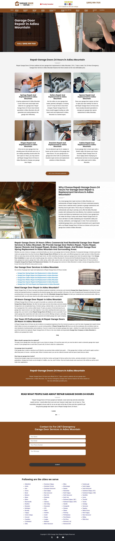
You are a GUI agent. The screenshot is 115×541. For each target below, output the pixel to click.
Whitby (84, 517)
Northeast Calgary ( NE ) (69, 499)
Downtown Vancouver (49, 488)
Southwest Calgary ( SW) (89, 493)
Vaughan (85, 508)
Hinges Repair (86, 10)
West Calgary (86, 512)
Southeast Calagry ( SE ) (89, 490)
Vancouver (85, 506)
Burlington (27, 508)
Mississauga (66, 486)
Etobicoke (46, 497)
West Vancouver (87, 515)
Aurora (26, 490)
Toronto (84, 501)
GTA (45, 508)
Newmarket (66, 490)
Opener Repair (78, 10)
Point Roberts (66, 517)
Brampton (27, 506)
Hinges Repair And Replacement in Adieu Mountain (28, 145)
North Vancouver (67, 495)
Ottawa (65, 510)
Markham (46, 521)
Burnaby (27, 510)
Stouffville (85, 495)
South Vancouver (87, 488)
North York (66, 497)
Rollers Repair (17, 10)
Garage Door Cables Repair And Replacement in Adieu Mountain (38, 277)
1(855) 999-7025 (93, 3)
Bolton (26, 499)
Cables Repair (43, 10)
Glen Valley (47, 504)
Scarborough (86, 484)
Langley (46, 519)
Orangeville (66, 506)
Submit (57, 464)
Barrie (26, 493)
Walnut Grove (86, 510)
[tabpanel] (57, 405)
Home (12, 10)
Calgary (27, 512)
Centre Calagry (29, 515)
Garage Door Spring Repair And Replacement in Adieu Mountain (38, 273)
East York (46, 495)
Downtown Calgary (49, 484)
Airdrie (26, 486)
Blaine (26, 497)
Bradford (27, 504)
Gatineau (46, 501)
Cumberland (28, 521)
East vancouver (48, 493)
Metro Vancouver (48, 523)
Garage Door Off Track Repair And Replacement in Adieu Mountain (38, 284)
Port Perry (66, 519)
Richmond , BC (67, 521)
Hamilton (46, 512)
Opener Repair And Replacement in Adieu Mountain (87, 97)
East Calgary (47, 490)
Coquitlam (27, 519)
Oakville (65, 504)
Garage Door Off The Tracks (66, 10)
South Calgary (86, 486)
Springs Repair (34, 10)
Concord (27, 517)
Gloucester (47, 506)
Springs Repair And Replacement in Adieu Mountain (28, 97)
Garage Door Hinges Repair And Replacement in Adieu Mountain (38, 275)
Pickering (65, 512)
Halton (45, 510)
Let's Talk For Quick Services (57, 173)
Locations (102, 10)
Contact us (95, 10)
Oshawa (65, 508)
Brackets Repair (25, 10)
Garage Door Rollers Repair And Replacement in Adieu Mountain (38, 280)
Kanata (46, 517)
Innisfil (45, 515)
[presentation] (40, 459)
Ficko (45, 499)
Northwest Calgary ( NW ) (70, 501)
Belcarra (27, 495)
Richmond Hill (67, 523)
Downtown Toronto (49, 486)
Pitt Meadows (66, 515)
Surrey (84, 497)
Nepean (65, 488)
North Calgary (67, 493)
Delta (26, 523)
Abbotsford (28, 484)
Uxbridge (85, 504)
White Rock (86, 519)
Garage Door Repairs (53, 10)
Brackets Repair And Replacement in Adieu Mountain (57, 145)
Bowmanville (28, 501)
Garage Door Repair (57, 534)
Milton (64, 484)
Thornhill (85, 499)
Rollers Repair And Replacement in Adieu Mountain (57, 97)
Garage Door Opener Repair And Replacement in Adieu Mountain (38, 282)
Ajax (26, 488)
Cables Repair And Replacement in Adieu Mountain (87, 145)
